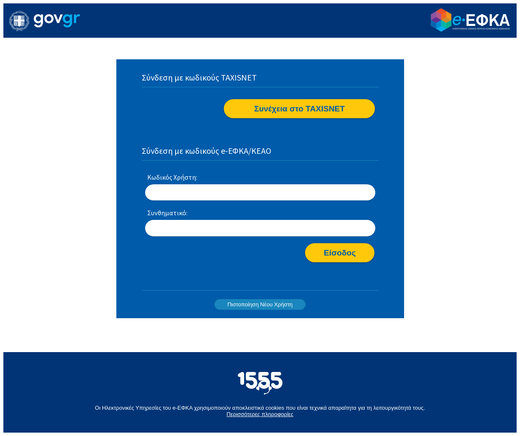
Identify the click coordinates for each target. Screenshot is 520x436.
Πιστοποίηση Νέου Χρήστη (259, 304)
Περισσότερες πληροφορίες (260, 414)
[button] (299, 108)
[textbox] (260, 192)
